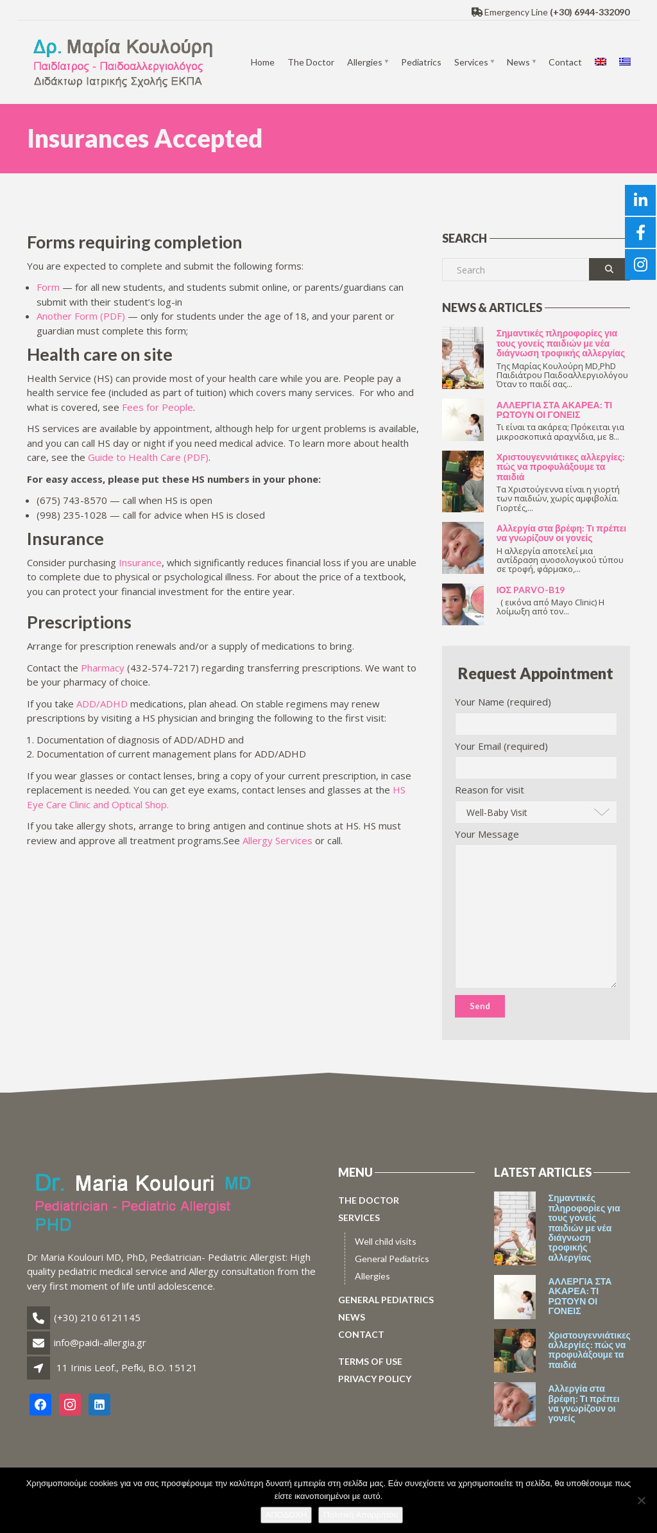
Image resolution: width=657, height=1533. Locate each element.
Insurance (140, 562)
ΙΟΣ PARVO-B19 (531, 589)
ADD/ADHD (102, 703)
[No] (641, 1500)
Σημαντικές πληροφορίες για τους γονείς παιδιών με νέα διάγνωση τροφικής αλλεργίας (561, 342)
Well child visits (385, 1241)
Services (471, 61)
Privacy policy (374, 1378)
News (518, 61)
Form (48, 287)
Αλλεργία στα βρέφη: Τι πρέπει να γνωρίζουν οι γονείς (562, 533)
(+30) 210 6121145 (97, 1317)
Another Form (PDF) (82, 315)
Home (263, 61)
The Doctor (310, 61)
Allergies (364, 61)
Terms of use (370, 1361)
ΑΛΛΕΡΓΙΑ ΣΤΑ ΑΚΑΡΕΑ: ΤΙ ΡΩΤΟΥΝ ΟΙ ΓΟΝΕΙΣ (554, 409)
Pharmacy (104, 667)
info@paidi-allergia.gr (100, 1342)
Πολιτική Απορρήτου (360, 1515)
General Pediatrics (392, 1258)
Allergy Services (277, 840)
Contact (565, 61)
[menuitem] (600, 62)
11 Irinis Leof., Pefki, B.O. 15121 (127, 1367)
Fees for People (157, 407)
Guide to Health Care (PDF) (148, 457)
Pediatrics (421, 61)
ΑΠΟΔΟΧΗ (286, 1515)
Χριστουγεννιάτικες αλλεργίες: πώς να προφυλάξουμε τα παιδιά (561, 466)
